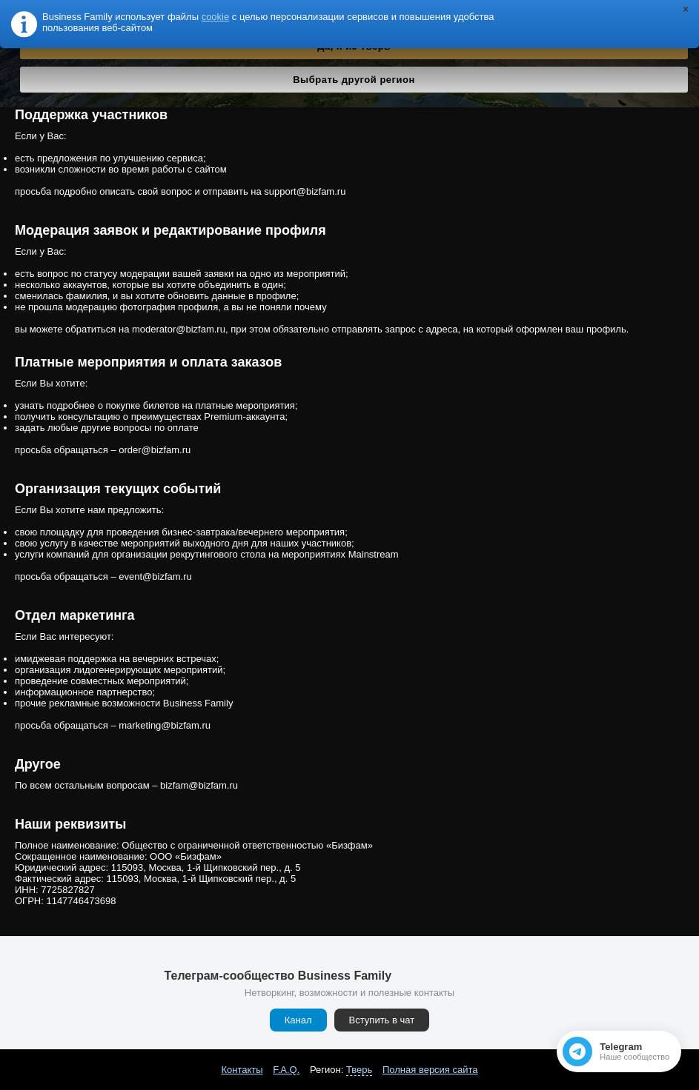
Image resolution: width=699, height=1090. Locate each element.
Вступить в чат (382, 1020)
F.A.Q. (286, 1069)
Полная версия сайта (430, 1069)
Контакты (241, 1069)
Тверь (359, 1069)
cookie (216, 16)
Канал (298, 1020)
